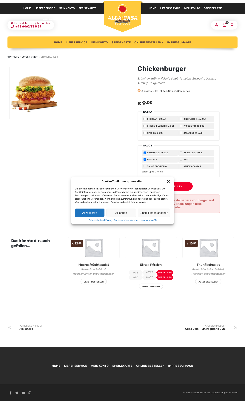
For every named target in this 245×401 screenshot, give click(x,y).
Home (152, 8)
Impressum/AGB (148, 220)
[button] (168, 181)
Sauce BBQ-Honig (155, 166)
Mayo (184, 159)
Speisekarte (213, 8)
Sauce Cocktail (190, 166)
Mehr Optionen (151, 289)
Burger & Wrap (30, 57)
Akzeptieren (89, 212)
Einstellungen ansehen (154, 212)
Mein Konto (192, 8)
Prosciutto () (192, 126)
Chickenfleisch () (159, 126)
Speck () (153, 133)
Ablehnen (121, 212)
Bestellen (175, 186)
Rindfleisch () (193, 119)
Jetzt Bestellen (93, 284)
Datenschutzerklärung (100, 220)
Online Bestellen (161, 19)
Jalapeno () (191, 133)
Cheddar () (155, 119)
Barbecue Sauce (191, 152)
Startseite (13, 57)
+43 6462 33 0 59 (28, 26)
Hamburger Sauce (156, 152)
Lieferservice (170, 8)
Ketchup (150, 159)
